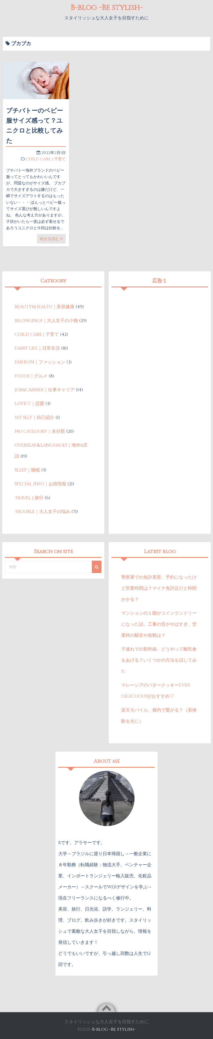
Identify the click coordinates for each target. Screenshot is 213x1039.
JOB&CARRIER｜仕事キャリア (45, 390)
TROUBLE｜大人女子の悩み (42, 512)
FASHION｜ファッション (40, 362)
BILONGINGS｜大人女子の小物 (46, 321)
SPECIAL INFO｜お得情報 (40, 484)
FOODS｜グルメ (31, 376)
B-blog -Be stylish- (106, 8)
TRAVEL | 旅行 (29, 498)
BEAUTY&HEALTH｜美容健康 (44, 307)
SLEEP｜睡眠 (27, 470)
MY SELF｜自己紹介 (34, 417)
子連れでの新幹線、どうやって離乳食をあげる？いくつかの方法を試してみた (159, 660)
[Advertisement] (159, 329)
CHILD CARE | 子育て (46, 159)
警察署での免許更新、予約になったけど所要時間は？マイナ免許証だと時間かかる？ (159, 588)
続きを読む (51, 238)
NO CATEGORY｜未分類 (40, 431)
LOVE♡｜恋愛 (29, 404)
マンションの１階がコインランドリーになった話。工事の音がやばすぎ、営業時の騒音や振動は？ (159, 624)
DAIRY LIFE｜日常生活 (37, 348)
